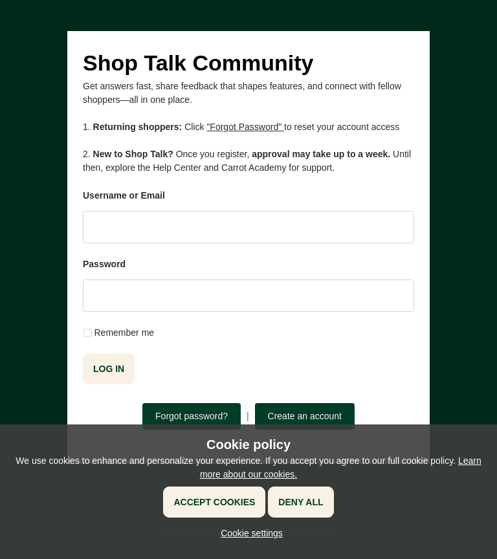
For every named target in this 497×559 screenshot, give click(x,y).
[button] (248, 533)
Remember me (124, 332)
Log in (108, 369)
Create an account (305, 416)
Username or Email (124, 195)
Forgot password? (191, 416)
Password (104, 264)
